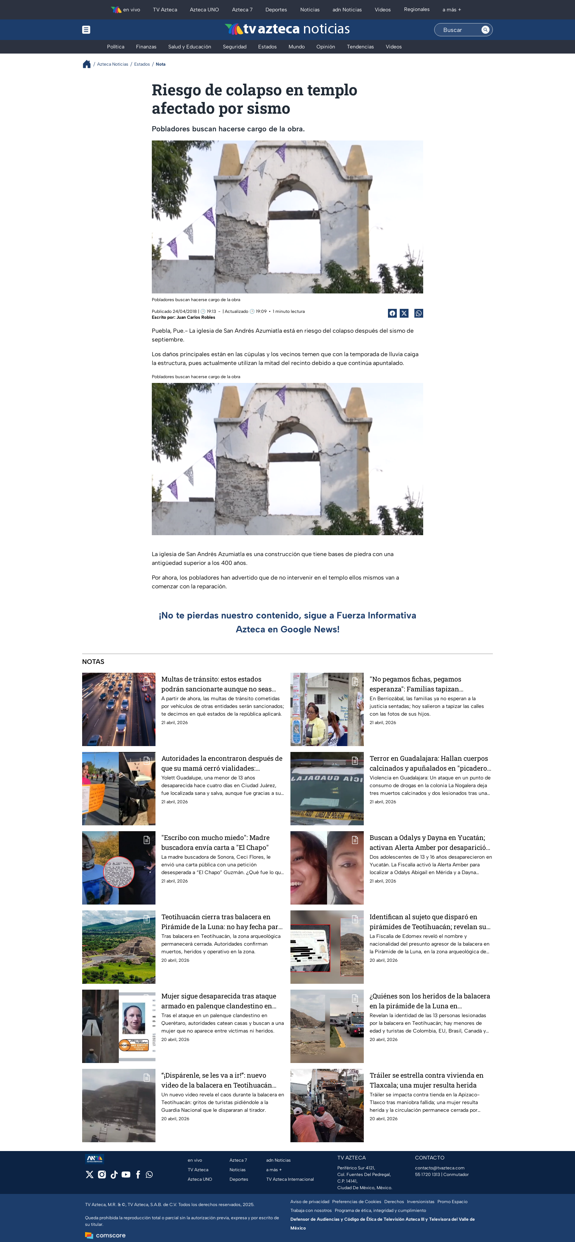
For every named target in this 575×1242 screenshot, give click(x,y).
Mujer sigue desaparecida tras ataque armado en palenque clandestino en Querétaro (218, 1000)
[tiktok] (113, 1176)
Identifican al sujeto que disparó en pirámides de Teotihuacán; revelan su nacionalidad (428, 921)
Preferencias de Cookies (356, 1201)
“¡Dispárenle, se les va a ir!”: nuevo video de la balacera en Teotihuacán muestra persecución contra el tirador (219, 1080)
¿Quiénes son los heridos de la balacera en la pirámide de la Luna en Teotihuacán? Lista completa (430, 1000)
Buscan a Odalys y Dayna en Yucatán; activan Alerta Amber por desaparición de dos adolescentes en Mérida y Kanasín (430, 842)
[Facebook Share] (392, 313)
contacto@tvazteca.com (440, 1167)
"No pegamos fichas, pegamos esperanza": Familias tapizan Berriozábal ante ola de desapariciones (429, 684)
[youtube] (126, 1176)
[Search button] (485, 30)
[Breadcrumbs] (89, 64)
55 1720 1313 (427, 1174)
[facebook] (138, 1176)
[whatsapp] (149, 1176)
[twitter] (89, 1176)
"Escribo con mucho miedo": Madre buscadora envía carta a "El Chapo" (215, 842)
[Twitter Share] (404, 313)
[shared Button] (418, 313)
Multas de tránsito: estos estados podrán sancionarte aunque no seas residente (216, 684)
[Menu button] (111, 29)
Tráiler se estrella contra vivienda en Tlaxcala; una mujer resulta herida (427, 1080)
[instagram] (101, 1176)
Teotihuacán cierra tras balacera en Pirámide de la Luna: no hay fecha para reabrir (221, 921)
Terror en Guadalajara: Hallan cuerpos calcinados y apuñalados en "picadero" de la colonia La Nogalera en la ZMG (430, 763)
